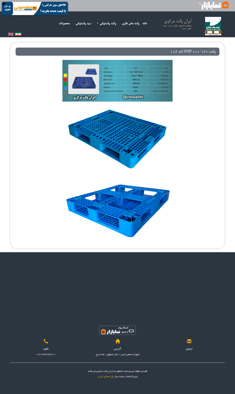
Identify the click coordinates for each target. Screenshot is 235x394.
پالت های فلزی (130, 23)
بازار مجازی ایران (105, 376)
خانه (144, 23)
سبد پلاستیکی (83, 23)
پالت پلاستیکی (106, 23)
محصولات (64, 23)
